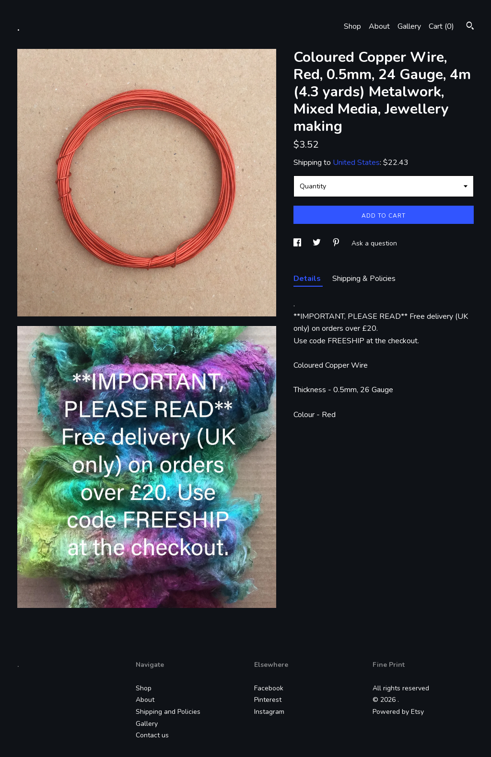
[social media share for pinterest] (337, 243)
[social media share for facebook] (298, 243)
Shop (352, 26)
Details (308, 278)
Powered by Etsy (398, 711)
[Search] (470, 27)
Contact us (152, 735)
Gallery (409, 26)
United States (356, 162)
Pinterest (267, 699)
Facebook (268, 688)
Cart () (441, 26)
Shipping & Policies (364, 278)
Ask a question (374, 243)
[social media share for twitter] (318, 243)
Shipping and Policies (168, 711)
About (379, 26)
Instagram (269, 711)
